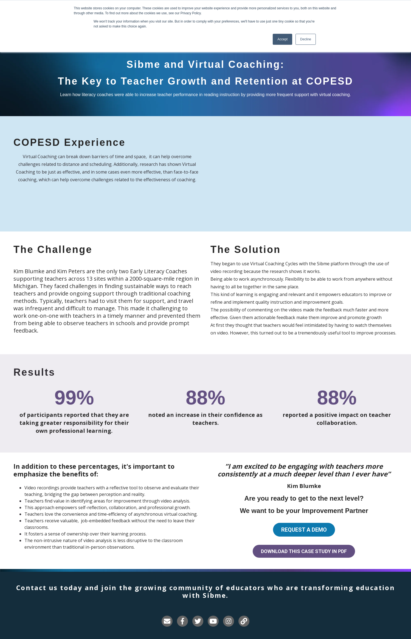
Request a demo (304, 529)
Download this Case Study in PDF (304, 551)
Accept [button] (282, 39)
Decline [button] (305, 39)
